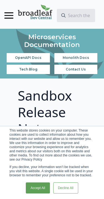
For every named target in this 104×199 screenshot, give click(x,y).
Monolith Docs (76, 58)
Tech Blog (28, 69)
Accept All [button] (38, 188)
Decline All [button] (65, 188)
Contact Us (76, 69)
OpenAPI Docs (28, 58)
